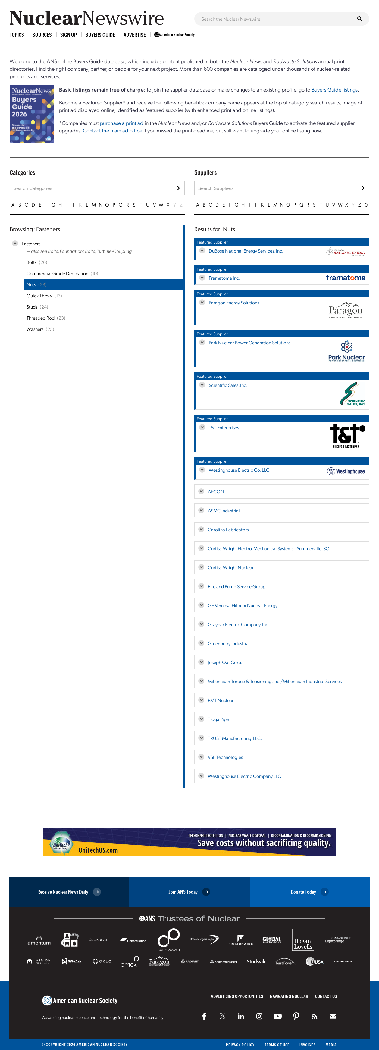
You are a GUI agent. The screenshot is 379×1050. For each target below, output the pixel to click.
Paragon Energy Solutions (234, 302)
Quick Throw (39, 295)
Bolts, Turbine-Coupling (108, 251)
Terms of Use (277, 1044)
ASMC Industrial (224, 510)
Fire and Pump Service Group (236, 586)
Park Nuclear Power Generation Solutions (249, 342)
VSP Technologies (225, 757)
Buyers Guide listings (335, 89)
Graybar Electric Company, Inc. (238, 624)
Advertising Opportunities (237, 996)
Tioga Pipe (218, 719)
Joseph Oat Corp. (225, 662)
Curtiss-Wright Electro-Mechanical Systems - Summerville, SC (268, 548)
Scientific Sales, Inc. (228, 385)
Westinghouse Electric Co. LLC (239, 470)
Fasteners (31, 243)
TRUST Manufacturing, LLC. (235, 738)
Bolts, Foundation (65, 251)
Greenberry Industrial (229, 643)
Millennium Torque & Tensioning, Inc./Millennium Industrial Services (275, 681)
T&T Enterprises (224, 427)
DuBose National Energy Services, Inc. (246, 250)
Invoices (307, 1044)
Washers (35, 329)
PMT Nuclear (220, 700)
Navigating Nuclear (289, 996)
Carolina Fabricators (228, 529)
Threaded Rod (41, 318)
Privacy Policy (240, 1044)
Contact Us (326, 996)
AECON (216, 491)
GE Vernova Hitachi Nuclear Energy (242, 605)
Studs (32, 306)
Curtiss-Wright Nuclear (231, 567)
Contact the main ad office (112, 130)
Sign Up (68, 34)
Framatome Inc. (224, 278)
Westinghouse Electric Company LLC (244, 776)
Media (331, 1044)
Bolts (31, 262)
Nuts (31, 284)
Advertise (135, 34)
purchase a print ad (121, 122)
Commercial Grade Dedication (57, 273)
